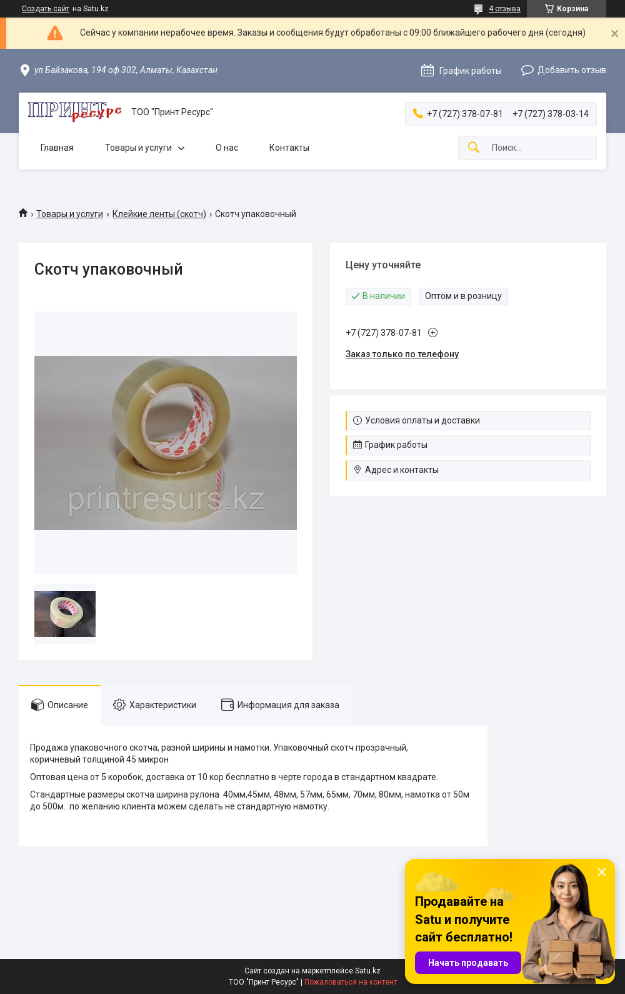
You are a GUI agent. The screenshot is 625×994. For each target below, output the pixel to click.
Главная (57, 148)
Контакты (289, 148)
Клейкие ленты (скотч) (159, 214)
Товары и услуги (138, 148)
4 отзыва (505, 8)
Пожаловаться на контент (350, 982)
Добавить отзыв (572, 70)
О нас (227, 148)
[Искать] (473, 148)
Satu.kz (368, 970)
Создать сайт (45, 8)
